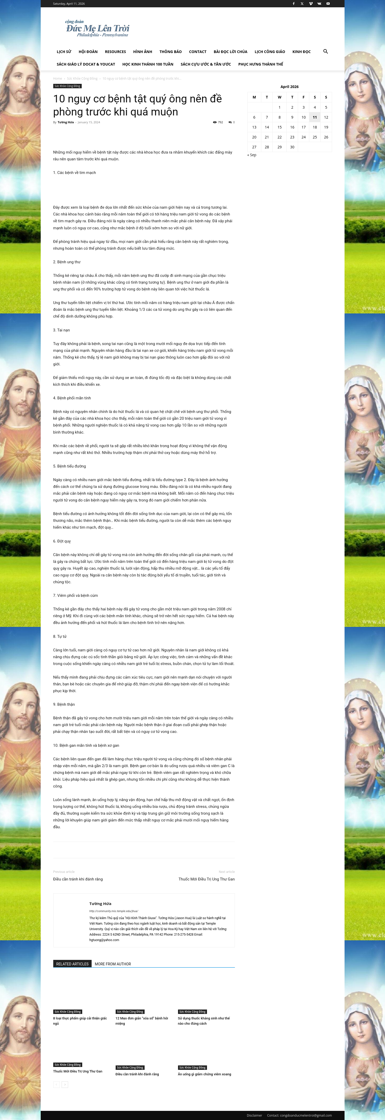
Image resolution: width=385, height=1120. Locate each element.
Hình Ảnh (142, 51)
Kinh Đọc (301, 51)
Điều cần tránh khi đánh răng (78, 879)
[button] (325, 52)
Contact (197, 51)
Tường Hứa (66, 122)
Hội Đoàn (88, 51)
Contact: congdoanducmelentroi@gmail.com (299, 1115)
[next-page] (65, 1084)
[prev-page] (56, 1084)
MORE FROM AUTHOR (113, 964)
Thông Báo (170, 51)
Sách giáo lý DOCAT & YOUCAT (86, 64)
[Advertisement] (144, 191)
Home (57, 78)
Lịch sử (64, 51)
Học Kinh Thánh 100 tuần (148, 64)
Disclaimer (254, 1115)
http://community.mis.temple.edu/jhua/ (114, 911)
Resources (115, 51)
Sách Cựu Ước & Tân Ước (206, 64)
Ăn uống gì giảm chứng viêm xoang (204, 1074)
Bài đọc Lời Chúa (230, 51)
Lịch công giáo (270, 51)
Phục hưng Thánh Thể (260, 64)
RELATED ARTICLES (72, 964)
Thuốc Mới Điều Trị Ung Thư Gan (207, 879)
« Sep (252, 154)
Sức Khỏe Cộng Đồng (82, 78)
